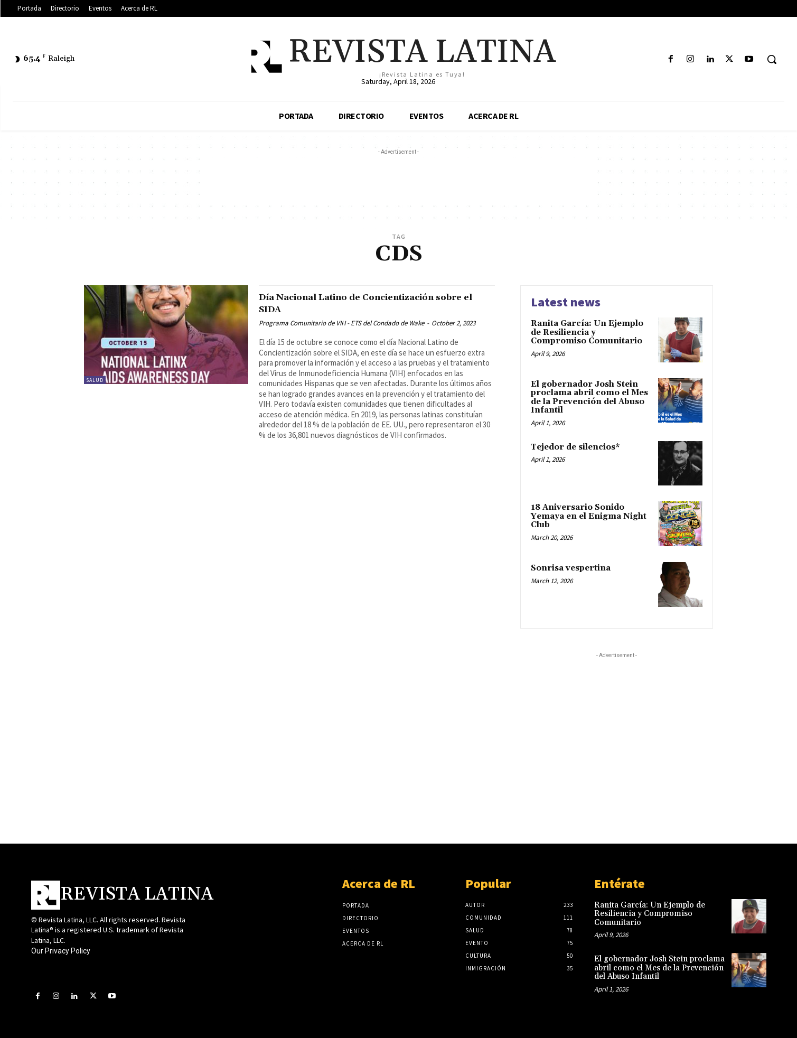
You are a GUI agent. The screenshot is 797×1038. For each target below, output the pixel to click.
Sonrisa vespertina (571, 568)
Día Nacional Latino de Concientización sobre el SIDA (372, 303)
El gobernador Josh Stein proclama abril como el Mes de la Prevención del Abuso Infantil (589, 397)
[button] (771, 59)
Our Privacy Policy (60, 951)
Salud (95, 380)
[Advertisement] (399, 181)
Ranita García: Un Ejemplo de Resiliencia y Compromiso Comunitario (587, 332)
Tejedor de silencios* (575, 447)
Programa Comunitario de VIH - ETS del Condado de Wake (341, 323)
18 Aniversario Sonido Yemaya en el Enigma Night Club (588, 516)
